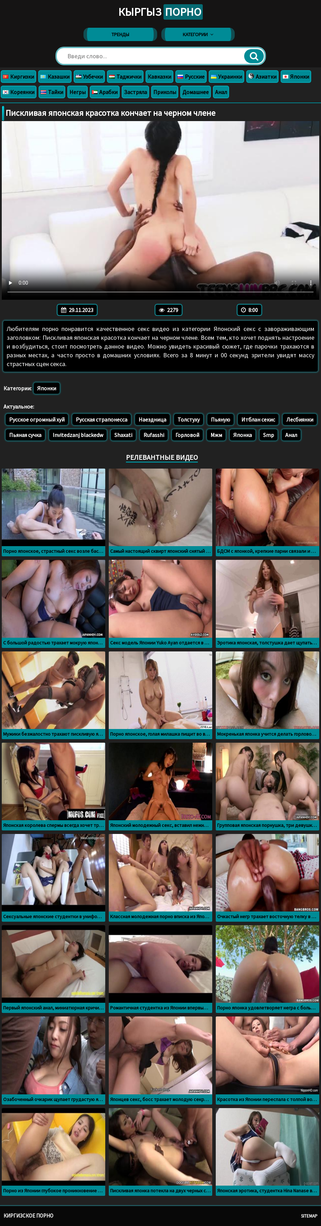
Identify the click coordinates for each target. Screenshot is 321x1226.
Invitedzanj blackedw (78, 434)
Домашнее (195, 91)
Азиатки (262, 76)
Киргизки (18, 76)
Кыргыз (160, 12)
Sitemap (309, 1216)
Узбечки (89, 76)
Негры (77, 91)
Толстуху (189, 419)
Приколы (164, 91)
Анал (221, 91)
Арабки (105, 91)
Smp (268, 434)
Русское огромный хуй (37, 419)
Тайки (52, 91)
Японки (296, 76)
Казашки (54, 76)
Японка (242, 434)
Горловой (187, 434)
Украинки (226, 76)
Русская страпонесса (101, 419)
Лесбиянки (299, 419)
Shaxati (123, 434)
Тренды (120, 34)
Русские (191, 76)
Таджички (125, 76)
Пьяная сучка (25, 434)
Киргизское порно (28, 1215)
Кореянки (18, 91)
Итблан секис (258, 419)
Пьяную (220, 419)
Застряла (135, 91)
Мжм (216, 434)
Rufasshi (153, 434)
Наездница (152, 419)
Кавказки (159, 76)
